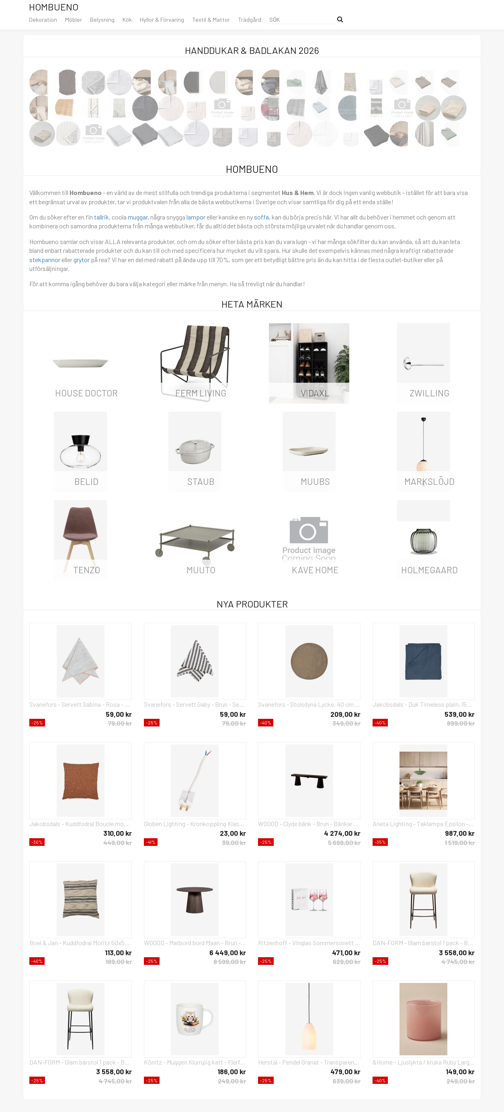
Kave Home (315, 569)
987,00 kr (460, 833)
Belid (86, 481)
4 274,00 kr (342, 833)
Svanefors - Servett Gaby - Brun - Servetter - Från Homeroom (195, 704)
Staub (201, 481)
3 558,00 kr (457, 952)
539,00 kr (460, 714)
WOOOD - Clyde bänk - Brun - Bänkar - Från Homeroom (309, 823)
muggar (138, 217)
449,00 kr (117, 842)
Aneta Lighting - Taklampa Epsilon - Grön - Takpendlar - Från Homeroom (424, 823)
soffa (261, 217)
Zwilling (429, 393)
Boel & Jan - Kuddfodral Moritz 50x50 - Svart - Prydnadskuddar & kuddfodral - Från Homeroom (80, 942)
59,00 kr (119, 714)
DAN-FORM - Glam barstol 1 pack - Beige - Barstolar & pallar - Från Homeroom (80, 1062)
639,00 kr (347, 1081)
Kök (127, 19)
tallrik (101, 217)
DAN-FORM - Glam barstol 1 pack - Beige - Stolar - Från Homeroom (424, 942)
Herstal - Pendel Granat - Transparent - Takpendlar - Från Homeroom (309, 1062)
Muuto (200, 569)
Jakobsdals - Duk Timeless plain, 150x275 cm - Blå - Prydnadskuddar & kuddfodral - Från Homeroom (424, 704)
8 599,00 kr (229, 961)
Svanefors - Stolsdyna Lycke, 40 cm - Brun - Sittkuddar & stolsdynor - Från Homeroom (309, 704)
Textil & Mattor (211, 19)
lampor (195, 217)
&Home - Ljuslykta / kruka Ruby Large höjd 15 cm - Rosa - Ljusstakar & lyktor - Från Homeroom (424, 1062)
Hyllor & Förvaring (162, 19)
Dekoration (43, 19)
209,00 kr (345, 714)
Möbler (73, 19)
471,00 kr (346, 952)
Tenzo (86, 569)
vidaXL (315, 393)
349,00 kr (346, 723)
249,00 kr (232, 1081)
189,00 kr (118, 961)
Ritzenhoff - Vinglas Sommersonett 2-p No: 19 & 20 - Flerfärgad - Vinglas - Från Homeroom (309, 942)
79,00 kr (120, 723)
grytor (82, 259)
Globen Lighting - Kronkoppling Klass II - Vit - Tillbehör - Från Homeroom (195, 823)
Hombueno (53, 6)
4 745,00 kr (458, 961)
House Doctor (86, 393)
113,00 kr (118, 952)
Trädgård (249, 19)
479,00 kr (345, 1071)
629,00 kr (347, 961)
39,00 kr (234, 842)
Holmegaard (429, 569)
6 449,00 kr (227, 952)
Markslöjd (429, 481)
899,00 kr (461, 723)
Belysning (102, 19)
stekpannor (44, 259)
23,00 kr (233, 833)
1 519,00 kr (460, 842)
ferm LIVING (200, 393)
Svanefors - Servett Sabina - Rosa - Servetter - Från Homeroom (80, 704)
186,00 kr (231, 1071)
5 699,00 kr (344, 842)
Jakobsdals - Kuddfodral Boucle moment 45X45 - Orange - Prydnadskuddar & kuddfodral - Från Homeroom (80, 823)
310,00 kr (117, 833)
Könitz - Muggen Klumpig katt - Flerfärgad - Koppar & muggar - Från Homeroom (195, 1062)
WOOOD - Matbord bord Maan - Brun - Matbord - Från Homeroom (195, 942)
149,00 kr (460, 1071)
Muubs (315, 481)
